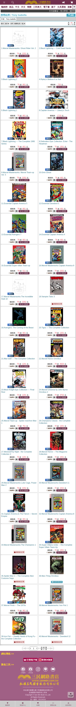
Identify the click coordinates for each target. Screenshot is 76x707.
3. (9, 79)
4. (50, 79)
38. (53, 605)
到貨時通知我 (57, 582)
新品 (11, 7)
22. (50, 359)
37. (13, 605)
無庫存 (11, 56)
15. (15, 266)
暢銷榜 (4, 7)
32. (56, 514)
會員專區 (68, 704)
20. (54, 328)
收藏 (38, 704)
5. (9, 110)
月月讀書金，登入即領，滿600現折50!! (66, 11)
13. (11, 235)
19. (17, 328)
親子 (53, 7)
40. (55, 636)
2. (55, 48)
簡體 (29, 7)
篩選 (71, 15)
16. (56, 266)
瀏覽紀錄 (53, 704)
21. (18, 359)
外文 (23, 7)
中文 (17, 7)
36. (49, 576)
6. (54, 110)
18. (47, 297)
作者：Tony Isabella (8, 19)
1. (18, 48)
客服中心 (23, 704)
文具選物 (61, 7)
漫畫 (69, 7)
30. (54, 483)
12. (49, 203)
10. (45, 172)
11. (14, 203)
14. (52, 235)
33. (18, 545)
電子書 (46, 7)
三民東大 (37, 7)
